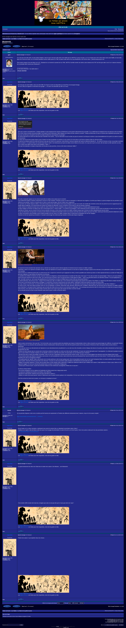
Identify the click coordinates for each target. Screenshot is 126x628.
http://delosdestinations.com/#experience (28, 431)
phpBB (57, 626)
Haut (4, 78)
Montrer (24, 70)
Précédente (116, 46)
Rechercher (120, 29)
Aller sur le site (63, 27)
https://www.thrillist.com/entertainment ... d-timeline (30, 416)
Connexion (5, 29)
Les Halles (14, 38)
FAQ (116, 29)
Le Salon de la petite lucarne (25, 38)
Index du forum (6, 38)
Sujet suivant (120, 49)
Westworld (6, 42)
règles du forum (24, 110)
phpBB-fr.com (66, 627)
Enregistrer (77, 33)
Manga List (21, 108)
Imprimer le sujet (6, 49)
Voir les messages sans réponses (9, 36)
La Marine (10, 42)
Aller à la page (111, 46)
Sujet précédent (114, 49)
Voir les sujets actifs (21, 36)
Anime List (28, 108)
